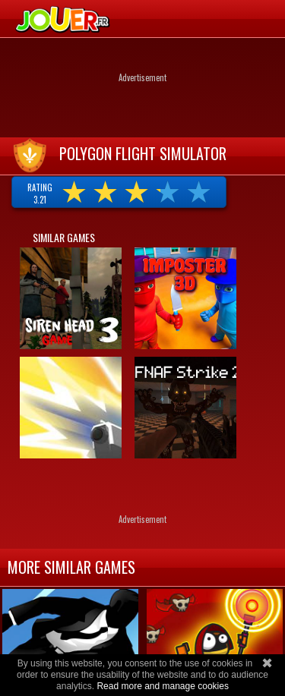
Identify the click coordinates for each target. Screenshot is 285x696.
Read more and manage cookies (162, 686)
